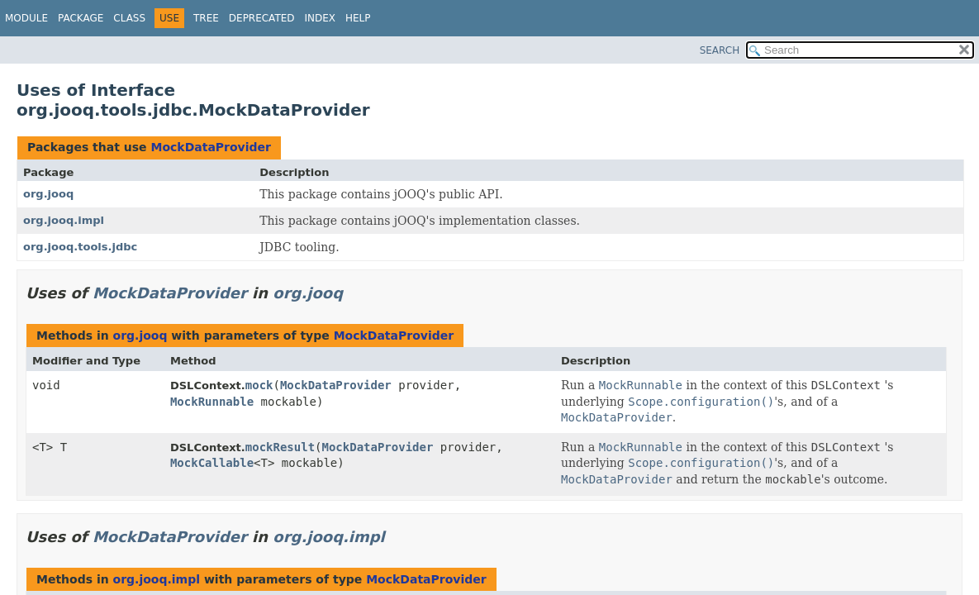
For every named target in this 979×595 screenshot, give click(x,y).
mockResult (280, 447)
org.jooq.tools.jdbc (80, 246)
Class (129, 18)
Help (358, 18)
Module (26, 18)
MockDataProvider (210, 147)
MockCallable (212, 462)
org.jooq (48, 194)
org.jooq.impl (63, 220)
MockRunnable (212, 401)
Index (320, 18)
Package (80, 18)
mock (259, 385)
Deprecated (262, 18)
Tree (206, 18)
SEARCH (720, 50)
